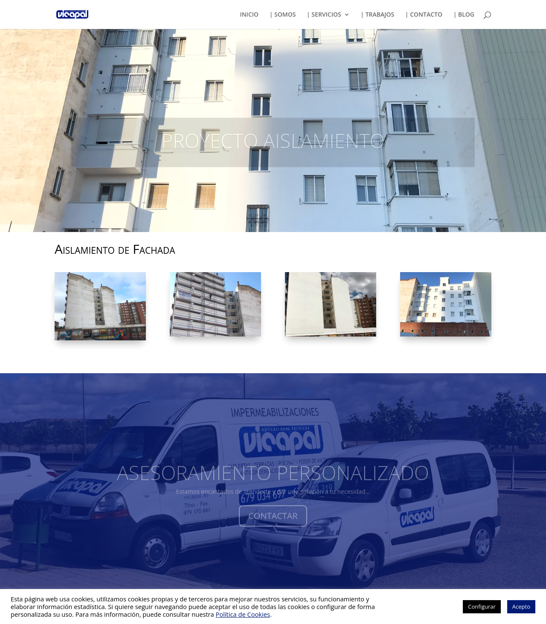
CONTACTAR (272, 522)
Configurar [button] (482, 606)
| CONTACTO (423, 15)
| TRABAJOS (377, 15)
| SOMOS (283, 15)
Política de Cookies (243, 614)
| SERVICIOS (324, 15)
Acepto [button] (521, 606)
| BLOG (463, 15)
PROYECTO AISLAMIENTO (273, 146)
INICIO (249, 15)
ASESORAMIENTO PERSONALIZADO (273, 479)
